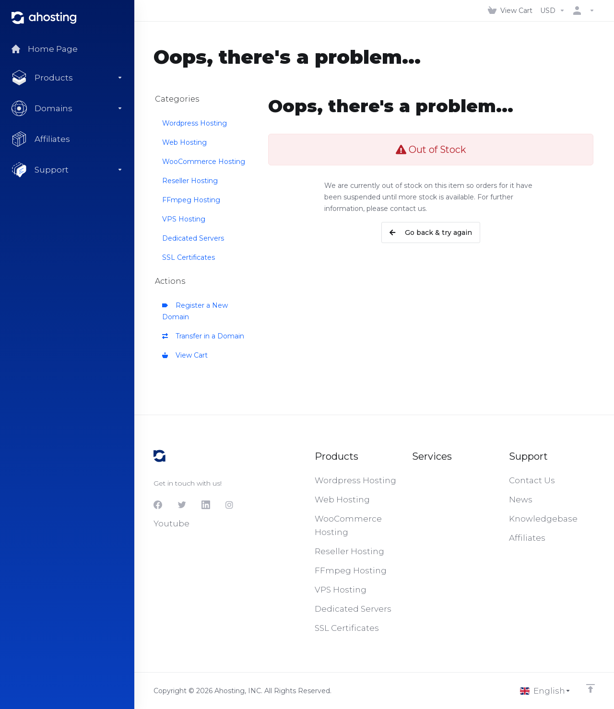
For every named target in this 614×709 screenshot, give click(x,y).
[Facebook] (158, 505)
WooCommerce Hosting (203, 161)
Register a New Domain (195, 311)
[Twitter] (182, 505)
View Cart (185, 355)
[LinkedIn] (206, 505)
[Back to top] (590, 688)
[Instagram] (230, 505)
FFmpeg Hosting (191, 200)
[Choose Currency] (552, 10)
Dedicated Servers (193, 238)
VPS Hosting (183, 219)
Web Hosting (184, 142)
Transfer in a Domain (203, 336)
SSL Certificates (188, 257)
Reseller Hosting (190, 180)
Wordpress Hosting (194, 123)
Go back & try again (431, 232)
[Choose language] (545, 690)
